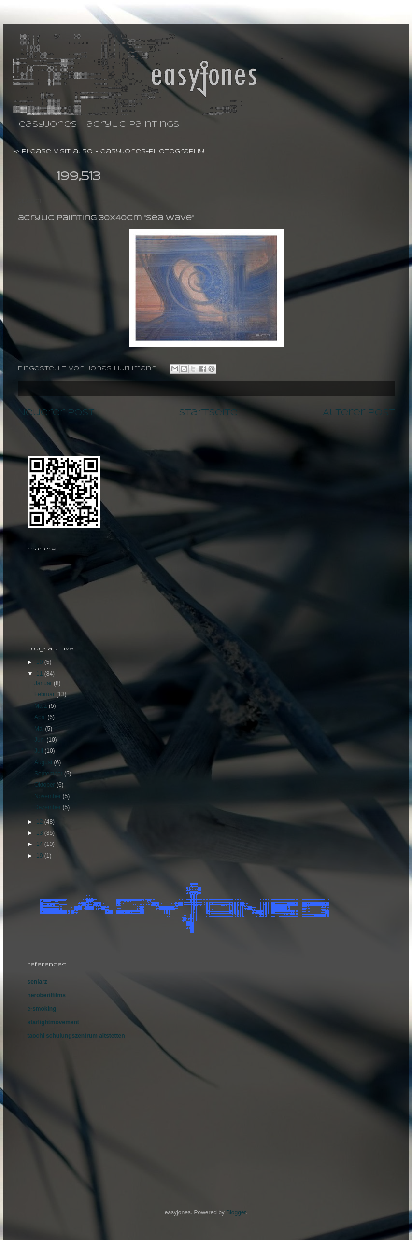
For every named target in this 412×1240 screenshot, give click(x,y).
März (41, 706)
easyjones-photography (152, 151)
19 (40, 855)
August (44, 762)
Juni (40, 739)
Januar (44, 683)
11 (40, 673)
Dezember (48, 807)
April (40, 717)
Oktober (45, 784)
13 (40, 833)
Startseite (208, 413)
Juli (39, 750)
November (48, 796)
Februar (45, 694)
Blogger (236, 1212)
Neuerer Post (56, 413)
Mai (39, 728)
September (49, 773)
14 (40, 844)
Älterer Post (359, 413)
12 (40, 821)
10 (40, 662)
